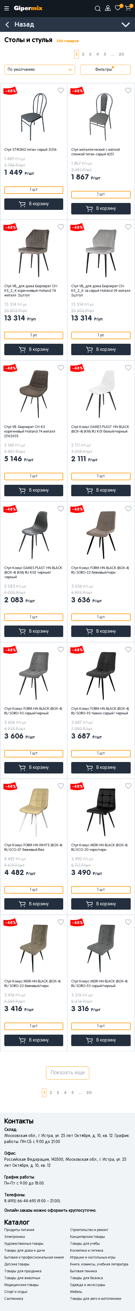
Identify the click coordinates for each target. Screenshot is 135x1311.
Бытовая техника (83, 1271)
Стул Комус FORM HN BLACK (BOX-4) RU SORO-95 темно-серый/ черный (100, 711)
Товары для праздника (22, 1271)
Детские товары (16, 1264)
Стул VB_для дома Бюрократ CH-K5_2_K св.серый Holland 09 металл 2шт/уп (100, 291)
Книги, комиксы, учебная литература (99, 1264)
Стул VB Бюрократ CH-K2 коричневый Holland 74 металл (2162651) (29, 431)
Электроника (14, 1237)
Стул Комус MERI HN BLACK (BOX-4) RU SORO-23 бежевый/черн (32, 984)
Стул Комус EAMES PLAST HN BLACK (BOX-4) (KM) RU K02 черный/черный (33, 572)
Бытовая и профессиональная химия (34, 1257)
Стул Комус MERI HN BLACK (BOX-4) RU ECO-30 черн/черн (99, 848)
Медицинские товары (21, 1285)
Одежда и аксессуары (87, 1285)
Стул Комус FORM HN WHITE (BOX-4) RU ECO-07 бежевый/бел (33, 848)
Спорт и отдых (15, 1292)
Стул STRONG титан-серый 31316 (30, 150)
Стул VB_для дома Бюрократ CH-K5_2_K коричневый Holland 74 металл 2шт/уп (31, 291)
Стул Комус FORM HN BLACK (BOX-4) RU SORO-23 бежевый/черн (100, 570)
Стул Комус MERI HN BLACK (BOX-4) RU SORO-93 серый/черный (99, 984)
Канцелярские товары (87, 1237)
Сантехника (13, 1299)
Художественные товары (23, 1244)
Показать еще (68, 1072)
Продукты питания (19, 1230)
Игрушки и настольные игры (93, 1257)
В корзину (34, 204)
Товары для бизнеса (86, 1278)
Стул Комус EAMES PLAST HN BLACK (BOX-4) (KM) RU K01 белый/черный (100, 429)
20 (121, 54)
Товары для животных (22, 1278)
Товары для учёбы (85, 1244)
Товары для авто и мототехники (95, 1299)
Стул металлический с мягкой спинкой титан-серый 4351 (95, 152)
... (112, 54)
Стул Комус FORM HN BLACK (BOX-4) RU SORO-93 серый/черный (33, 711)
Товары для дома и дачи (24, 1251)
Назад (24, 25)
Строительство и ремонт (89, 1230)
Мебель (76, 1292)
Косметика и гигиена (86, 1251)
